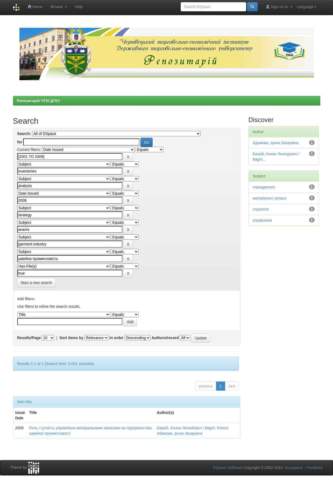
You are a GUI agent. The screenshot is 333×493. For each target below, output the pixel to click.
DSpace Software (227, 467)
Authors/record (165, 338)
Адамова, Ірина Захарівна (179, 433)
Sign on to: (279, 6)
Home (35, 6)
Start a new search (36, 283)
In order (116, 338)
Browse (58, 7)
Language (306, 7)
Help (79, 7)
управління (262, 220)
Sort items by (72, 338)
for (19, 142)
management (264, 187)
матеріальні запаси (269, 198)
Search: (24, 133)
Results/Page (29, 338)
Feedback (314, 467)
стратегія (261, 209)
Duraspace (294, 467)
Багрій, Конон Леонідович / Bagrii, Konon (192, 428)
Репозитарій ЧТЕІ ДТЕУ (38, 101)
